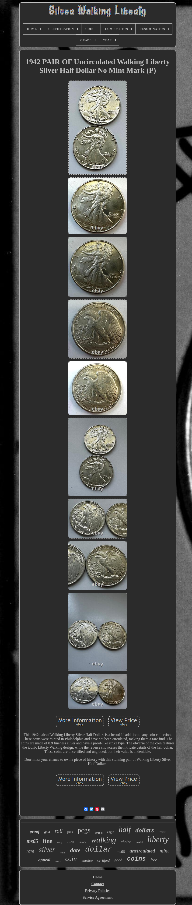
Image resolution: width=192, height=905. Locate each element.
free (153, 860)
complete (87, 860)
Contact (97, 884)
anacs (57, 861)
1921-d (99, 832)
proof (34, 831)
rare (31, 851)
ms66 (121, 852)
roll (59, 831)
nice (162, 831)
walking (103, 839)
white (62, 852)
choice (126, 842)
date (75, 850)
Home (97, 877)
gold (47, 832)
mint (164, 851)
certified (103, 860)
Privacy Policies (97, 891)
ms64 (70, 842)
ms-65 (139, 842)
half (125, 829)
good (118, 860)
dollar (98, 849)
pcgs (84, 830)
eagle (110, 832)
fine (47, 841)
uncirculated (142, 851)
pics (70, 832)
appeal (44, 859)
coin (71, 858)
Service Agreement (97, 897)
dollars (144, 830)
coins (136, 859)
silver (47, 849)
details (82, 842)
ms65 (32, 841)
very (59, 842)
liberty (158, 839)
